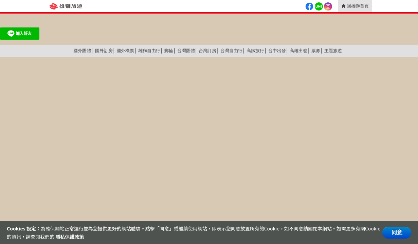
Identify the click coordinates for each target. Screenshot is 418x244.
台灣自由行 (231, 50)
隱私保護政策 (69, 236)
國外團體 (82, 50)
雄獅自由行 (149, 50)
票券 (315, 50)
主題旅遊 (333, 50)
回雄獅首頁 (358, 5)
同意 (397, 232)
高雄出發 (298, 50)
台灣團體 (186, 50)
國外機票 (125, 50)
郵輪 (168, 50)
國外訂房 (104, 50)
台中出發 (277, 50)
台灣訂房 (207, 50)
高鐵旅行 (255, 50)
